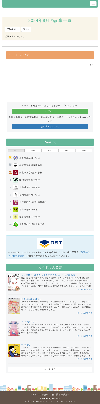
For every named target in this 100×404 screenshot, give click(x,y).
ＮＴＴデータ (51, 401)
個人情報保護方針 (61, 394)
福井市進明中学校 (28, 209)
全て (16, 150)
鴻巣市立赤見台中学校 (30, 172)
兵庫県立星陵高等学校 (30, 165)
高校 (84, 150)
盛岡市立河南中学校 (29, 195)
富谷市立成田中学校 (29, 158)
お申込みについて (50, 126)
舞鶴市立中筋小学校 (29, 180)
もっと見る (50, 369)
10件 (26, 29)
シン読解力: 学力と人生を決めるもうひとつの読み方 (48, 275)
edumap (56, 398)
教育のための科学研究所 (35, 401)
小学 (50, 150)
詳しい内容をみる (85, 289)
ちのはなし (27, 345)
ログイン (50, 111)
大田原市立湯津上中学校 (31, 224)
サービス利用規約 (39, 394)
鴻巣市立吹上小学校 (29, 217)
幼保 (33, 150)
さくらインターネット (65, 401)
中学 (67, 150)
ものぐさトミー (29, 322)
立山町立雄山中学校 (29, 187)
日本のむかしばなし (31, 298)
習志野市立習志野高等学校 (33, 202)
